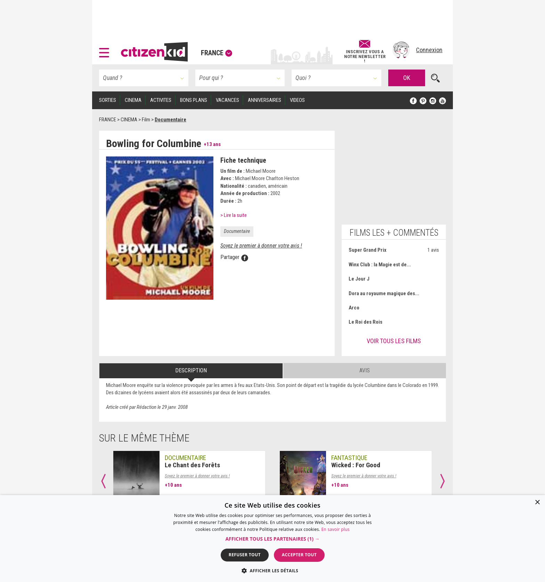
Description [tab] (191, 370)
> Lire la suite (233, 215)
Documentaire (237, 231)
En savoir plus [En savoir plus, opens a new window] (335, 529)
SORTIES (107, 100)
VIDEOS (297, 100)
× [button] (537, 502)
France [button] (216, 53)
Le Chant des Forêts (192, 465)
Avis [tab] (364, 370)
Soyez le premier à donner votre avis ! (261, 245)
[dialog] (272, 538)
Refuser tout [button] (245, 555)
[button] (106, 50)
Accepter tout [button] (299, 555)
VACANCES (227, 100)
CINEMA (133, 100)
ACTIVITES (160, 100)
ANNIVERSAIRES (264, 100)
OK (406, 77)
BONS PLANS (193, 100)
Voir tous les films (394, 341)
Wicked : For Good (355, 465)
